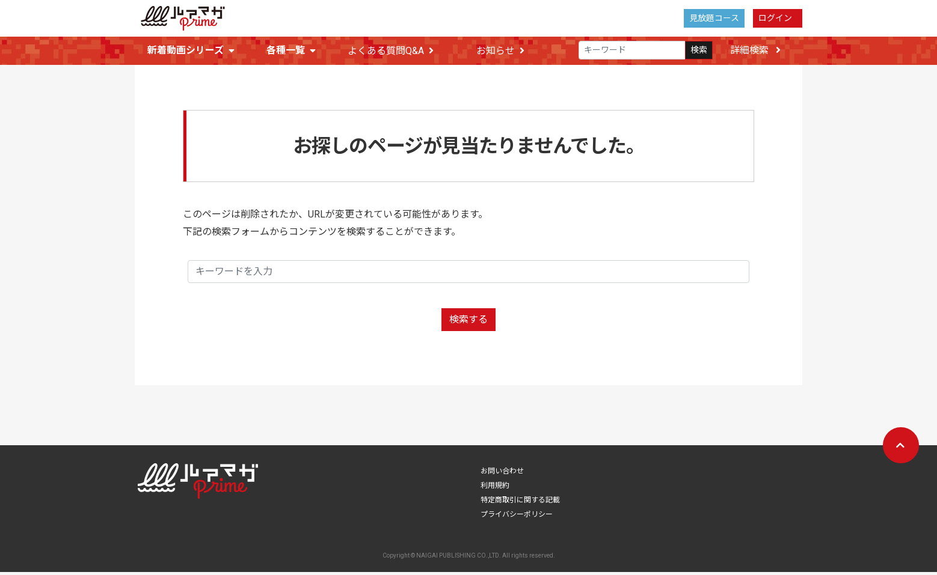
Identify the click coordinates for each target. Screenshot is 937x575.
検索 (698, 50)
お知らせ (500, 50)
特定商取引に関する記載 (520, 503)
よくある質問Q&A (391, 50)
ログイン (775, 18)
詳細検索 (755, 50)
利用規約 (495, 488)
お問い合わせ (502, 474)
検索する (468, 322)
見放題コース (714, 18)
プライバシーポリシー (517, 517)
